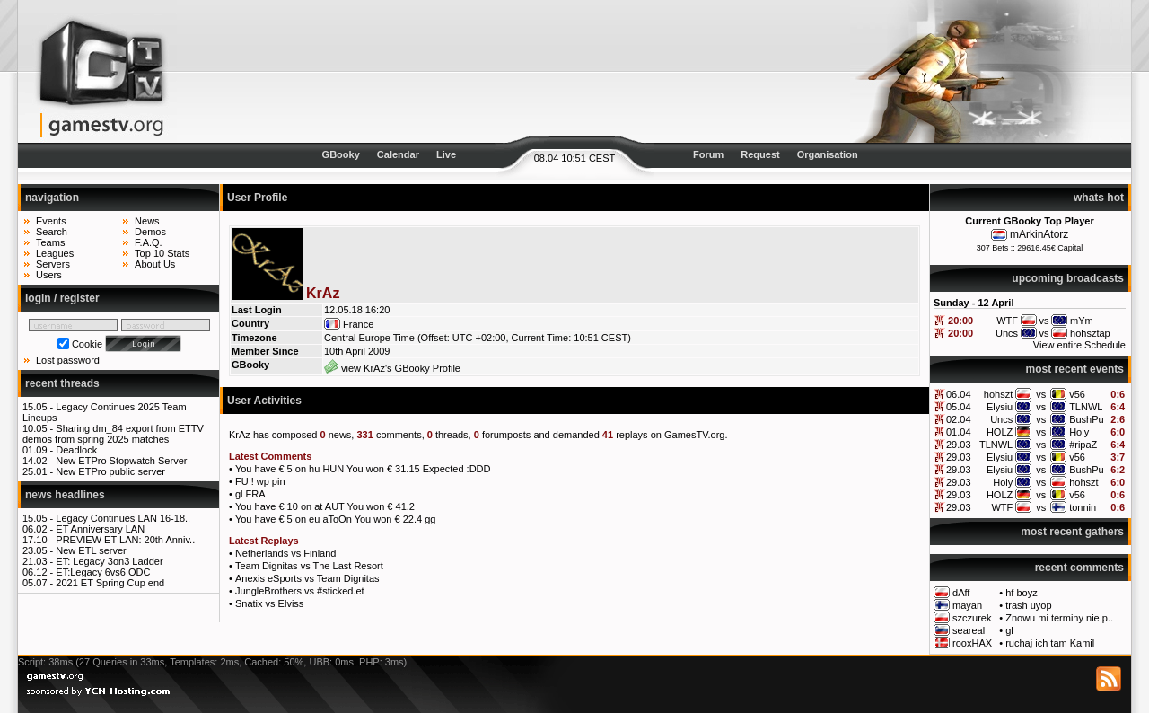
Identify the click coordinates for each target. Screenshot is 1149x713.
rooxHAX (972, 643)
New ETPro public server (110, 471)
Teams (50, 242)
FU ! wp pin (260, 481)
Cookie (87, 344)
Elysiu (1000, 406)
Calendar (398, 154)
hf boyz (1021, 592)
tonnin (1082, 507)
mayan (967, 605)
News (147, 221)
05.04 (958, 406)
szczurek (971, 617)
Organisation (827, 154)
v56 (1077, 394)
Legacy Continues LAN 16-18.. (123, 518)
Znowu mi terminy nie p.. (1059, 617)
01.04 (958, 432)
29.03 (958, 444)
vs (1041, 394)
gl (1009, 630)
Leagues (55, 253)
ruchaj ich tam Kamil (1049, 643)
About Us (155, 264)
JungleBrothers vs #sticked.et (299, 590)
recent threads (62, 383)
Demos (150, 231)
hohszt (998, 394)
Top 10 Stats (162, 253)
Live (446, 154)
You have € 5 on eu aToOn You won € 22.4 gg (335, 519)
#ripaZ (1083, 444)
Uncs (1001, 419)
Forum (708, 154)
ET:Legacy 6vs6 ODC (103, 572)
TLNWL (1085, 406)
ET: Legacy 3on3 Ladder (109, 561)
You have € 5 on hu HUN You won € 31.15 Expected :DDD (363, 468)
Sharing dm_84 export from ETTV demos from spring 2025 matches (113, 434)
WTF (1002, 507)
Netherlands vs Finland (286, 553)
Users (49, 274)
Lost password (68, 360)
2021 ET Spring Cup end (110, 582)
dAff (960, 592)
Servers (53, 264)
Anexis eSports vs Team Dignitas (307, 578)
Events (51, 221)
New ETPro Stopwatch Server (121, 460)
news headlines (65, 495)
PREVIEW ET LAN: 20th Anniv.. (125, 539)
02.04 (958, 419)
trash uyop (1028, 605)
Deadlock (76, 450)
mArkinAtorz (1039, 234)
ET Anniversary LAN (100, 529)
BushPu (1086, 419)
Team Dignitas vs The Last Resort (309, 565)
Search (51, 231)
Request (760, 154)
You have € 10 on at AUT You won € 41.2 (325, 506)
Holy (1079, 432)
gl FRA (250, 494)
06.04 (958, 394)
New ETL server (91, 550)
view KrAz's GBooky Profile (392, 368)
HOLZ (1000, 432)
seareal (968, 630)
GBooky (341, 154)
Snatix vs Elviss (269, 603)
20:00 (960, 320)
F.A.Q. (148, 242)
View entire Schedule (1079, 344)
